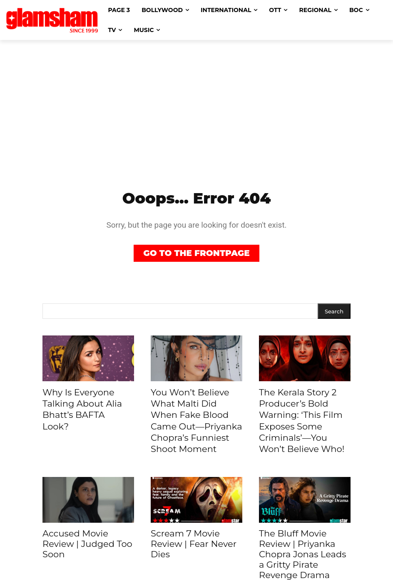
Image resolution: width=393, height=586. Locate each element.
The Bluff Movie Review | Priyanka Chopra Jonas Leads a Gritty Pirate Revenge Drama (302, 533)
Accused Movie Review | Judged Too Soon (87, 522)
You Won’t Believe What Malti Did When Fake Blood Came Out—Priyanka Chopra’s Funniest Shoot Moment (194, 410)
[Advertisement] (196, 102)
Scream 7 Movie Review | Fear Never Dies (193, 522)
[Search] (334, 312)
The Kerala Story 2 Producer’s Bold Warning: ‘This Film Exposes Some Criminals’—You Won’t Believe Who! (304, 410)
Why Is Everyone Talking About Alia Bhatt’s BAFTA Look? (87, 401)
